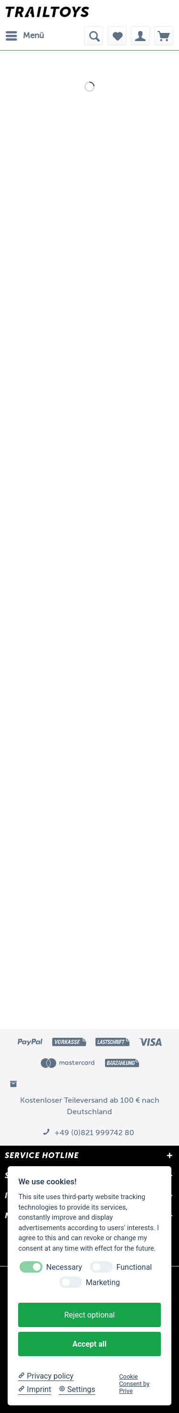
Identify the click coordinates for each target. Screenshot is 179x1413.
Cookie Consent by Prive (134, 1384)
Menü (25, 34)
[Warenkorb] (163, 35)
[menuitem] (24, 35)
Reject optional (89, 1314)
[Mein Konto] (140, 35)
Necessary (64, 1267)
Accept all (89, 1344)
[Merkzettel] (116, 35)
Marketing (103, 1282)
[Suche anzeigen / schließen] (93, 35)
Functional (134, 1267)
